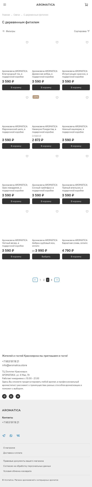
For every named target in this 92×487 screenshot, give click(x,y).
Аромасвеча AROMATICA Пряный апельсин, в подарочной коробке (74, 187)
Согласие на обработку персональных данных (27, 466)
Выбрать (46, 256)
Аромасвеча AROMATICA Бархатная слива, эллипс (75, 241)
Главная (6, 14)
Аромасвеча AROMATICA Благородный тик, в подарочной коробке (14, 74)
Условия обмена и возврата (17, 471)
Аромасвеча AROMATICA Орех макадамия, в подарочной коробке (14, 187)
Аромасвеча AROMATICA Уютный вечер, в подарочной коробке (14, 243)
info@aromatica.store (14, 365)
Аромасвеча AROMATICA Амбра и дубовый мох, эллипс (44, 243)
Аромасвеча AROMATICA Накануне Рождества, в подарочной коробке (44, 129)
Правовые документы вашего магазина (23, 460)
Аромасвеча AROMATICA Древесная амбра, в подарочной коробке (44, 74)
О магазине (9, 447)
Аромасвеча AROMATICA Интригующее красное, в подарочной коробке (75, 74)
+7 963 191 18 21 (10, 361)
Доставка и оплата (12, 452)
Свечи (17, 14)
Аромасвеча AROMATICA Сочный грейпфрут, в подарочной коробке (44, 187)
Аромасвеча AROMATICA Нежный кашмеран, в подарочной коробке (74, 129)
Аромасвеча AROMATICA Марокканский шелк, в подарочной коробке (14, 129)
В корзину (16, 87)
